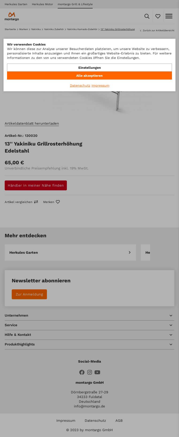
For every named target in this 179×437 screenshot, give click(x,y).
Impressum (100, 85)
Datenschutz (80, 85)
